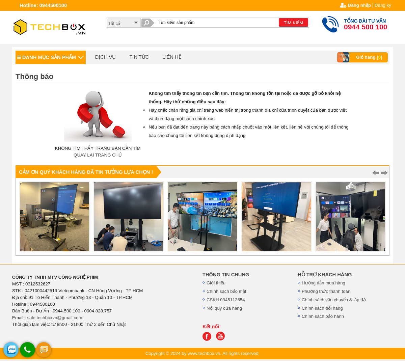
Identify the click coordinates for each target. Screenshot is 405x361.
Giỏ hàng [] (360, 57)
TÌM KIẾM (293, 22)
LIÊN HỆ (171, 57)
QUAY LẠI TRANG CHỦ (98, 155)
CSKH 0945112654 (226, 299)
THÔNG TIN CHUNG (225, 274)
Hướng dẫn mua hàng (323, 282)
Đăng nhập (359, 5)
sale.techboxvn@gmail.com (54, 317)
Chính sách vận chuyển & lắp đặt (334, 299)
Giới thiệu (216, 282)
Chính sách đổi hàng (322, 308)
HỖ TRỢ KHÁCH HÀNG (325, 274)
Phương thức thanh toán (326, 291)
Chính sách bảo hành (323, 316)
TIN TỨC (139, 57)
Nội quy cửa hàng (224, 308)
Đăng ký (383, 5)
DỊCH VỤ (105, 57)
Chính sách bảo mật (226, 291)
